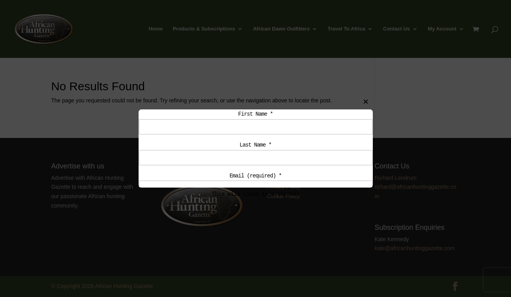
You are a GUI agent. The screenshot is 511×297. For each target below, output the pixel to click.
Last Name (255, 146)
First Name (255, 114)
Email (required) (255, 178)
